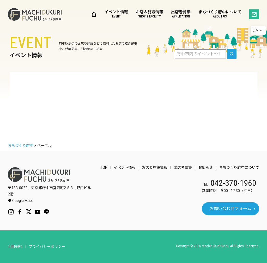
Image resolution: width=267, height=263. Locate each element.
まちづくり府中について (219, 14)
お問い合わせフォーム (230, 208)
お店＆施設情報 (149, 14)
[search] (231, 54)
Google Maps (21, 201)
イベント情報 (116, 14)
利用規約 (15, 246)
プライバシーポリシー (47, 246)
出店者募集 (181, 14)
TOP (103, 167)
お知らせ (205, 167)
